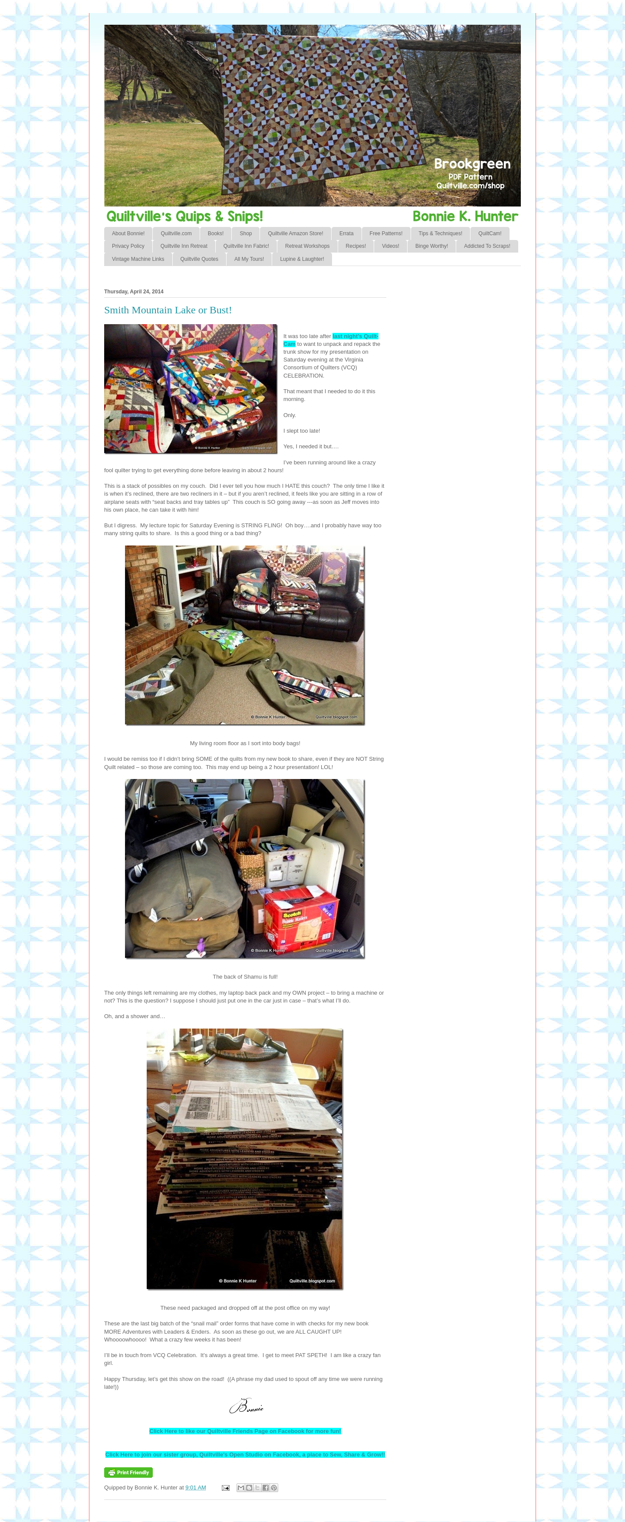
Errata (346, 233)
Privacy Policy (128, 246)
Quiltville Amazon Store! (295, 233)
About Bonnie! (128, 233)
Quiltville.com (176, 233)
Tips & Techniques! (441, 233)
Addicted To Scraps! (487, 246)
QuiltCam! (489, 233)
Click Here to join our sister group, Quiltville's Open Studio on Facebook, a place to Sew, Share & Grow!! (245, 1454)
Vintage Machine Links (138, 259)
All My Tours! (249, 259)
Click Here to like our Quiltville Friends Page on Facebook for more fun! (245, 1431)
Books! (216, 233)
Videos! (390, 246)
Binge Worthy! (431, 246)
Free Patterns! (386, 233)
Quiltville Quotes (199, 259)
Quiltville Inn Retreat (184, 246)
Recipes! (356, 246)
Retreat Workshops (307, 246)
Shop (246, 233)
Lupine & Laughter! (302, 259)
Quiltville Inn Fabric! (246, 246)
